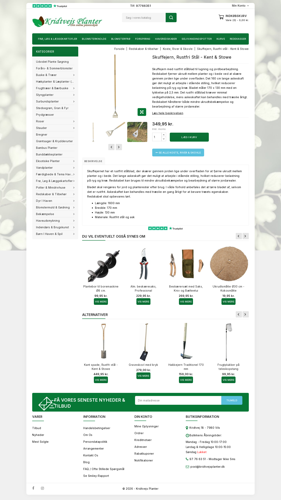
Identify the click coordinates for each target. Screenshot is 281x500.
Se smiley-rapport (96, 478)
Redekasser (238, 38)
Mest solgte (40, 444)
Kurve (221, 38)
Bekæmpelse (45, 214)
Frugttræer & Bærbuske (52, 88)
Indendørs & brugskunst (53, 227)
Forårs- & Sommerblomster (54, 68)
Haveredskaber (166, 38)
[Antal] (157, 137)
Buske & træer (47, 75)
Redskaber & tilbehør (52, 194)
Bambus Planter (46, 147)
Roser (40, 121)
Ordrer (139, 435)
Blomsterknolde (94, 38)
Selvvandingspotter (197, 38)
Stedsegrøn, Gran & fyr (52, 108)
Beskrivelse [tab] (96, 161)
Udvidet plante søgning (52, 61)
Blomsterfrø (121, 38)
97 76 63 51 (196, 462)
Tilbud (36, 430)
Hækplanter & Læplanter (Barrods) (57, 81)
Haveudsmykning (48, 220)
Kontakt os (90, 457)
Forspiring (142, 38)
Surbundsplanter (48, 101)
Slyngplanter (45, 94)
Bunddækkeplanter (49, 154)
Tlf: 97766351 (140, 5)
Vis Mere (101, 302)
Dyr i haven (44, 200)
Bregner (41, 134)
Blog (86, 464)
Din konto (143, 419)
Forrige (239, 237)
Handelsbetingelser (96, 430)
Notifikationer (143, 462)
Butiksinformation (202, 419)
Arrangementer (93, 450)
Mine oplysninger (146, 428)
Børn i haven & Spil (49, 233)
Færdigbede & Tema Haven (55, 174)
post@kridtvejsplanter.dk (207, 469)
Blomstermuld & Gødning (53, 207)
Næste (246, 237)
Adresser (140, 449)
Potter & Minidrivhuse (51, 187)
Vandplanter (45, 167)
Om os (87, 437)
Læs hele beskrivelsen (167, 113)
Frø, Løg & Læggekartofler (57, 38)
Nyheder (38, 437)
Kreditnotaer (143, 442)
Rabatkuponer (144, 456)
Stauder (42, 128)
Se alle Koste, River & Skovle (178, 152)
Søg (171, 17)
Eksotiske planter (48, 161)
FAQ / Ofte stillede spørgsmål (103, 471)
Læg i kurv (189, 137)
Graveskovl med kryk (143, 366)
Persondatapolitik (95, 444)
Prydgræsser (45, 114)
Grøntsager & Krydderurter (54, 141)
